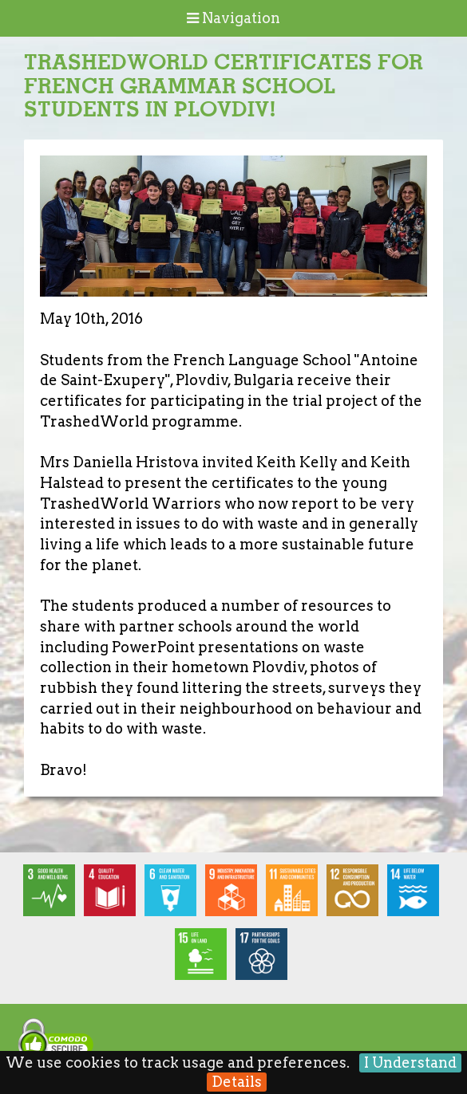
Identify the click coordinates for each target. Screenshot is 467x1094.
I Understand (410, 1062)
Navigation (233, 18)
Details (237, 1081)
